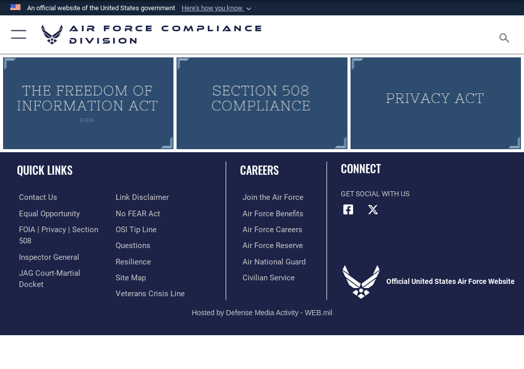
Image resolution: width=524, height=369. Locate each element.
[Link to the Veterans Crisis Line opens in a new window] (147, 276)
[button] (217, 8)
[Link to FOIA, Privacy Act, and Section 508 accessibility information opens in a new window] (60, 228)
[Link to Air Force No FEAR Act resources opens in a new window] (136, 197)
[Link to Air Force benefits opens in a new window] (268, 213)
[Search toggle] (506, 34)
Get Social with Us (375, 194)
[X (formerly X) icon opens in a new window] (373, 209)
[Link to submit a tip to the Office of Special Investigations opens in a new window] (134, 213)
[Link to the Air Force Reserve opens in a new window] (267, 244)
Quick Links (45, 169)
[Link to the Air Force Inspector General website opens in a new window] (45, 244)
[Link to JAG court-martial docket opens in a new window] (57, 260)
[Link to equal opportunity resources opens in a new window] (46, 213)
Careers (259, 169)
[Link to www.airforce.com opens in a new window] (267, 197)
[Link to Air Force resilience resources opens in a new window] (131, 244)
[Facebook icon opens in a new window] (348, 209)
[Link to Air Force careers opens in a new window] (267, 228)
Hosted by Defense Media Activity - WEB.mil (262, 299)
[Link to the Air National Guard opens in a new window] (269, 260)
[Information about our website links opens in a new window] (40, 276)
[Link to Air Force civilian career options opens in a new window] (263, 276)
